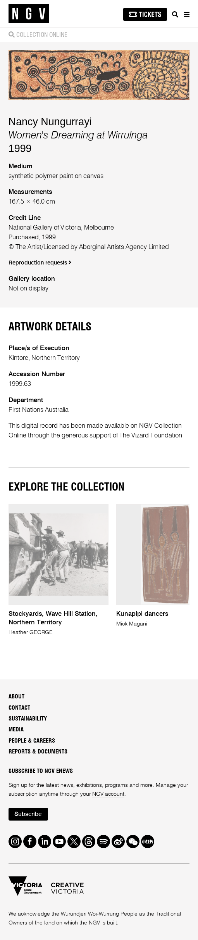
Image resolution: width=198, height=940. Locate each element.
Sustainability (28, 719)
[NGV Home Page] (29, 14)
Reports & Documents (38, 752)
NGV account (108, 794)
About (16, 697)
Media (16, 730)
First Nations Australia (39, 410)
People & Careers (32, 741)
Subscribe (28, 814)
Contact (19, 708)
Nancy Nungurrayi (50, 122)
